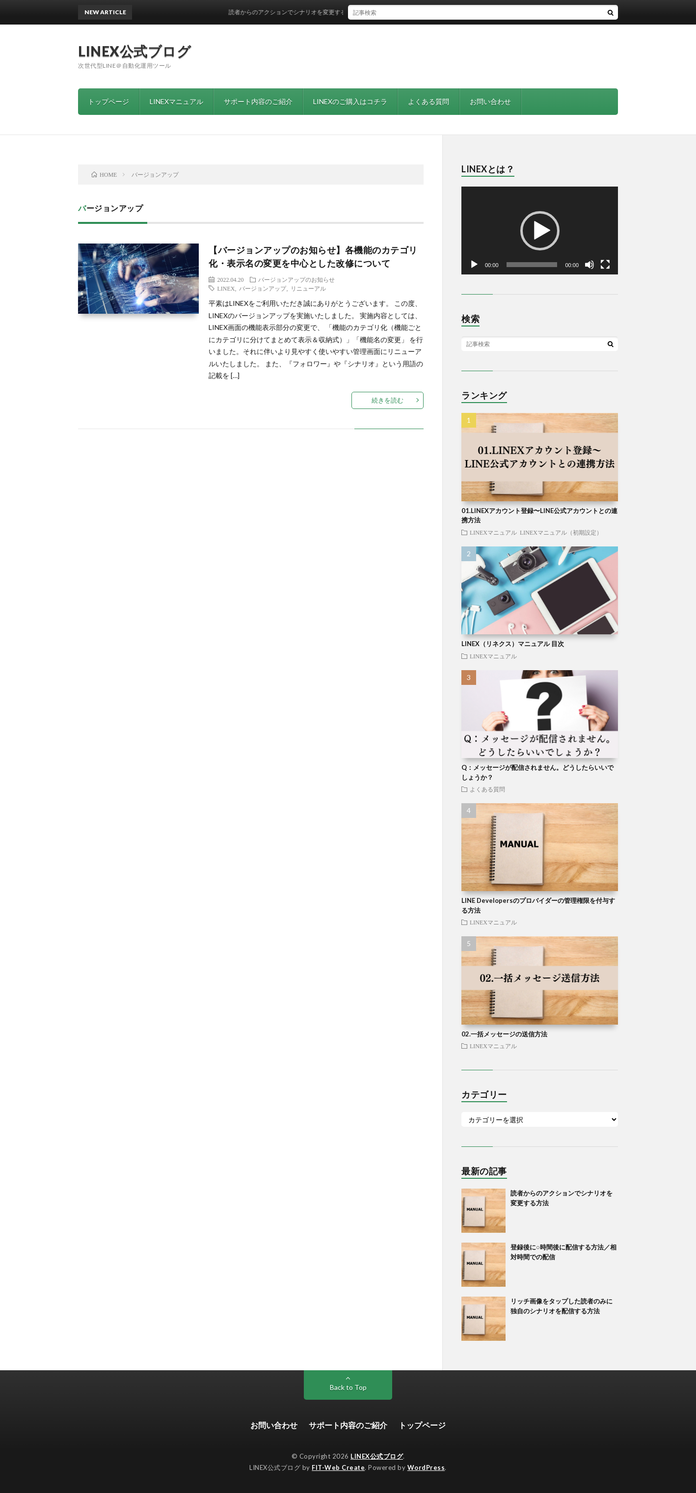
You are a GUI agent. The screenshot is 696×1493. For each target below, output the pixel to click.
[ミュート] (589, 265)
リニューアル (308, 288)
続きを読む (387, 400)
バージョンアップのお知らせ (296, 279)
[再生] (474, 265)
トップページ (108, 101)
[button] (540, 230)
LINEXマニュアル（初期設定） (561, 532)
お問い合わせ (490, 101)
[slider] (532, 264)
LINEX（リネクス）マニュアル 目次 (512, 644)
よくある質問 (428, 101)
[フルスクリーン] (605, 265)
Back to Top (348, 1387)
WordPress (426, 1467)
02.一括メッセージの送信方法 (504, 1034)
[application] (539, 230)
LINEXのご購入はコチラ (350, 101)
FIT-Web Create (338, 1467)
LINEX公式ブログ (134, 51)
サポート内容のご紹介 (258, 101)
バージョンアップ (262, 288)
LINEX (226, 288)
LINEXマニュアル (176, 101)
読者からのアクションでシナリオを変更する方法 (301, 12)
